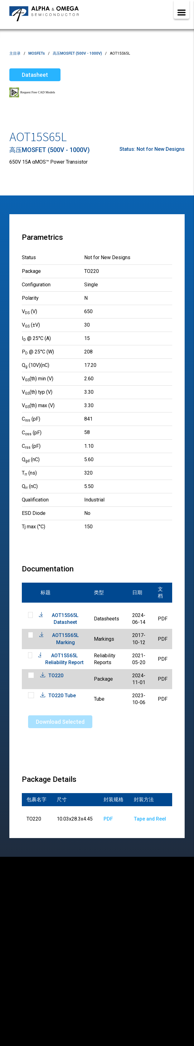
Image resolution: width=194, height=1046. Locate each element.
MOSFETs (36, 53)
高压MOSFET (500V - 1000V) (77, 53)
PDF (108, 819)
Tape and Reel (150, 819)
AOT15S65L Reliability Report (64, 659)
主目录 (15, 53)
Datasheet (35, 75)
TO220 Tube (62, 695)
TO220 (55, 675)
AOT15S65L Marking (65, 638)
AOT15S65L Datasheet (65, 618)
